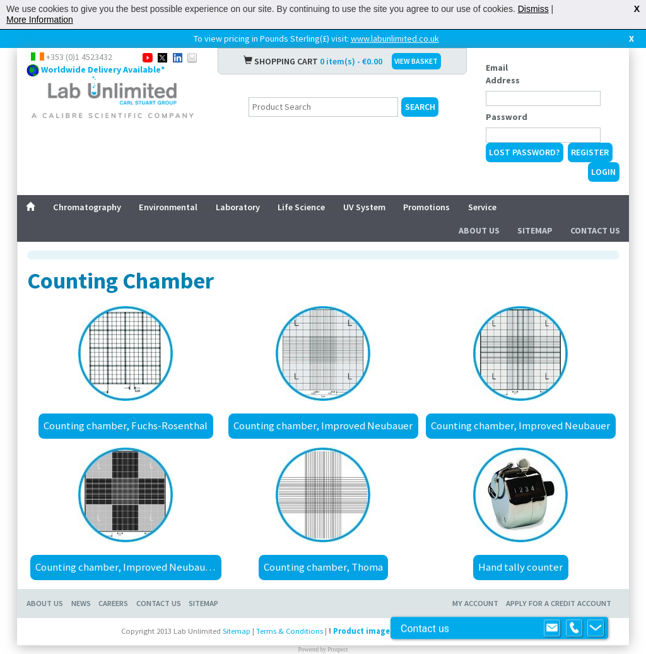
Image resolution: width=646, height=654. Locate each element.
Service (482, 207)
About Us (479, 230)
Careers (113, 603)
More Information (39, 20)
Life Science (301, 207)
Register (590, 152)
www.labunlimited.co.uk (395, 38)
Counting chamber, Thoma (323, 567)
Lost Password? (524, 152)
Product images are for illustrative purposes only (427, 631)
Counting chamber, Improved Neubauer (323, 425)
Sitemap (535, 230)
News (81, 603)
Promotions (426, 207)
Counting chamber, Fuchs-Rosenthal (126, 425)
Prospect (337, 649)
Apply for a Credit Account (558, 603)
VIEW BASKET (416, 61)
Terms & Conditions (289, 631)
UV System (364, 207)
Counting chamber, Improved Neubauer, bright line (128, 567)
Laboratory (238, 207)
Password (506, 116)
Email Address (503, 74)
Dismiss (533, 9)
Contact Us (595, 230)
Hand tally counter (520, 567)
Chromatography (87, 207)
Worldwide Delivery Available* (103, 69)
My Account (475, 603)
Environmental (168, 207)
